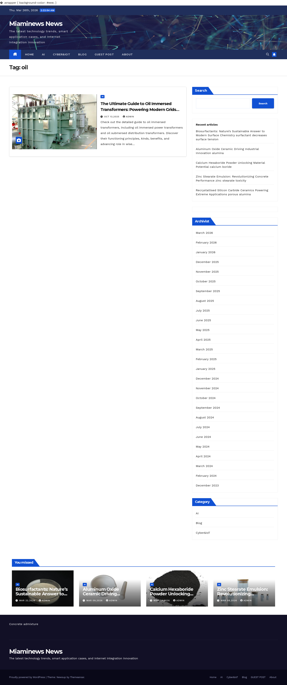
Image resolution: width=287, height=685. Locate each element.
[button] (267, 54)
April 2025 (203, 339)
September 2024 (208, 407)
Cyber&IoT (61, 54)
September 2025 (208, 291)
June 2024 (203, 437)
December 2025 (207, 262)
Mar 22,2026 (27, 600)
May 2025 (203, 330)
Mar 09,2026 (94, 600)
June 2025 (203, 320)
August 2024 (205, 417)
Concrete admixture (23, 624)
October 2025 (206, 281)
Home (29, 54)
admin (128, 116)
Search (201, 91)
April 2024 (203, 456)
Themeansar (77, 677)
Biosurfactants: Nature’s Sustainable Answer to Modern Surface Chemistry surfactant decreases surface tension (231, 135)
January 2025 (205, 369)
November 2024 (207, 388)
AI (43, 54)
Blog (82, 54)
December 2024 (207, 378)
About (127, 54)
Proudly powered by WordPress (27, 677)
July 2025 (203, 310)
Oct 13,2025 (112, 116)
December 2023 (207, 485)
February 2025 (206, 359)
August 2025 (205, 301)
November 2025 (207, 271)
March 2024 (204, 466)
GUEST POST (104, 54)
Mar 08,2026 (162, 600)
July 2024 (203, 427)
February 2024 (206, 475)
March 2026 (204, 233)
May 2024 (203, 446)
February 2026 (206, 242)
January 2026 (205, 252)
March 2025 (204, 349)
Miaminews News (35, 24)
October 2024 (206, 398)
